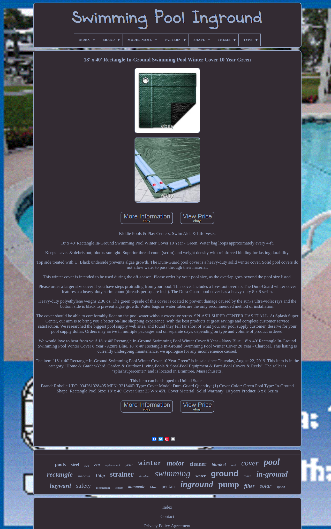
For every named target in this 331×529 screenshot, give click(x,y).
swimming (172, 473)
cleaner (198, 464)
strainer (122, 474)
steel (75, 464)
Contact (167, 516)
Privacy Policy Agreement (167, 525)
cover (250, 463)
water (200, 476)
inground (196, 484)
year (129, 464)
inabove (84, 476)
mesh (247, 476)
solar (265, 486)
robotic (119, 487)
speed (281, 487)
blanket (219, 464)
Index (167, 507)
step (86, 465)
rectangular (103, 487)
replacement (112, 465)
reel (233, 465)
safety (83, 485)
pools (60, 464)
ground (224, 473)
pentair (168, 486)
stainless (144, 476)
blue (153, 487)
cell (97, 465)
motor (175, 463)
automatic (136, 487)
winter (150, 463)
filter (249, 486)
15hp (100, 475)
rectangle (60, 474)
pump (228, 484)
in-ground (272, 474)
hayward (60, 486)
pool (272, 462)
